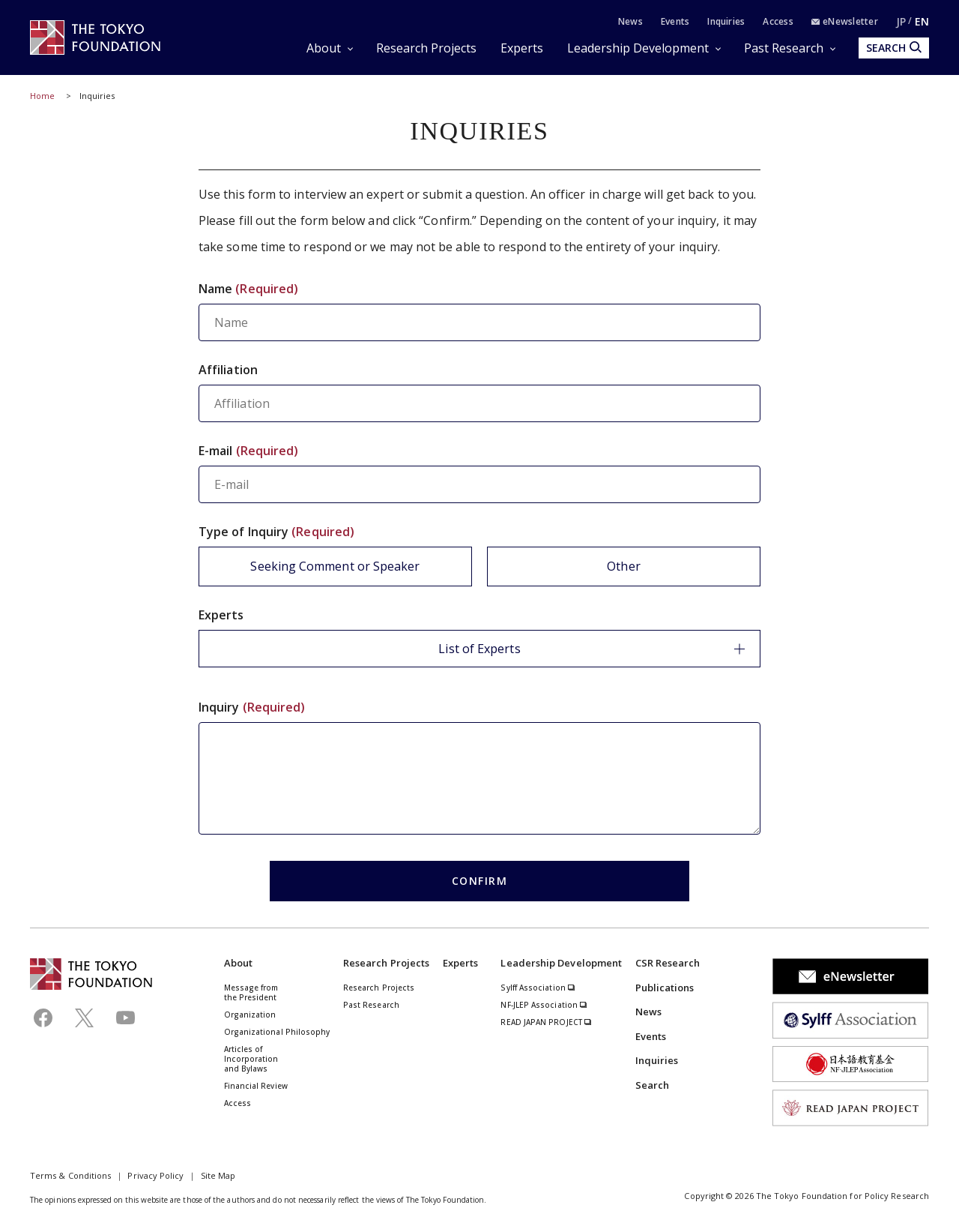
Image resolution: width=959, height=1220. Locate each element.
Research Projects (426, 48)
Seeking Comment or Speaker (335, 566)
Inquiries (726, 21)
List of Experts (591, 648)
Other (623, 566)
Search (652, 1085)
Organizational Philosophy (277, 1032)
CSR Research (668, 963)
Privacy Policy (155, 1175)
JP (901, 21)
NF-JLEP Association (543, 1005)
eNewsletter (844, 21)
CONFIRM (480, 881)
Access (778, 21)
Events (675, 21)
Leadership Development (638, 48)
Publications (665, 987)
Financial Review (256, 1086)
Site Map (218, 1175)
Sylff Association (537, 987)
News (630, 21)
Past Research (783, 48)
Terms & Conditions (70, 1175)
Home (42, 95)
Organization (250, 1014)
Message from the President (251, 992)
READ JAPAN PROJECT (546, 1022)
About (323, 48)
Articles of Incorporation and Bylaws (251, 1059)
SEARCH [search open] (894, 47)
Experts (521, 48)
